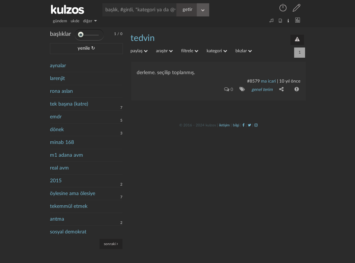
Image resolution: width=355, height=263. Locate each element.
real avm (59, 168)
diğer (90, 21)
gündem (60, 21)
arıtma (57, 219)
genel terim (262, 89)
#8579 (253, 81)
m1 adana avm (66, 155)
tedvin (142, 38)
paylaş (139, 51)
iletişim (224, 125)
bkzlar (243, 51)
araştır (164, 51)
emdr (56, 116)
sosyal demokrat (68, 232)
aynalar (58, 65)
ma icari (268, 81)
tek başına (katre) (69, 104)
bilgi (236, 125)
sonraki (111, 244)
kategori (217, 51)
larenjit (57, 78)
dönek (57, 129)
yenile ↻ (86, 48)
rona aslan (61, 91)
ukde (75, 21)
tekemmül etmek (68, 206)
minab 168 (62, 142)
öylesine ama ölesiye (72, 193)
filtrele (189, 51)
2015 (56, 180)
